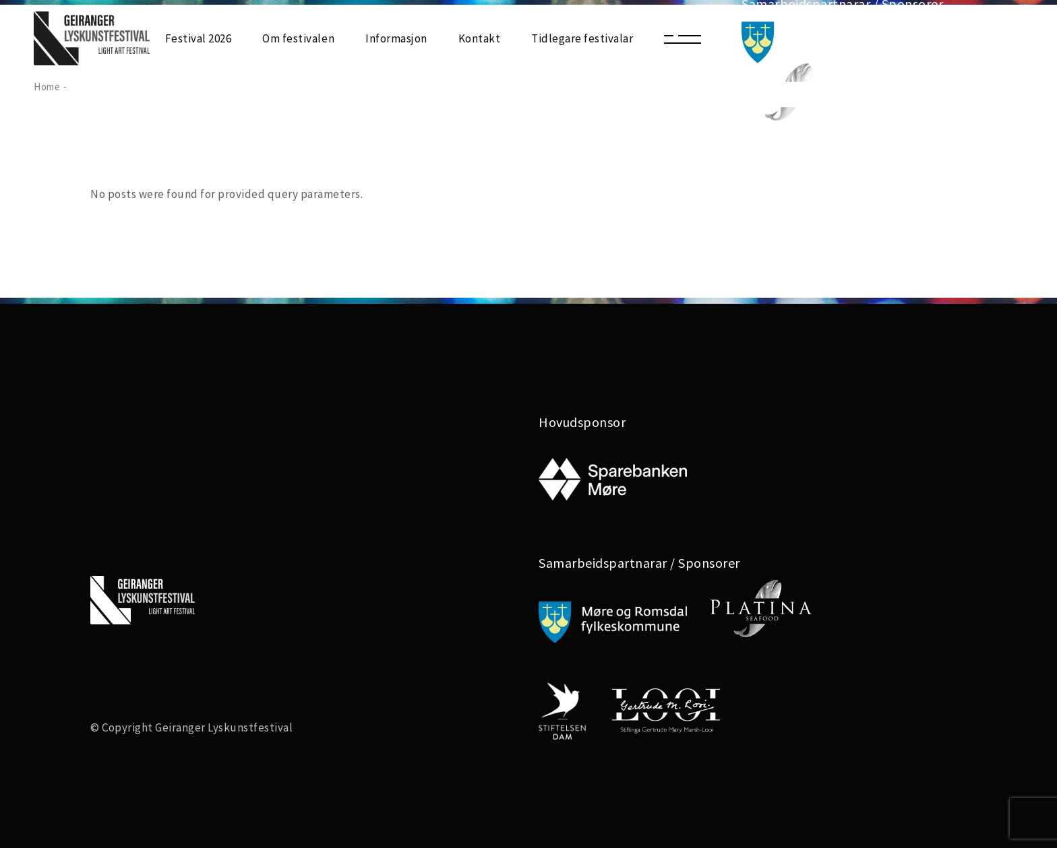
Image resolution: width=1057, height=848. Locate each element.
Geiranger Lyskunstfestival (224, 727)
